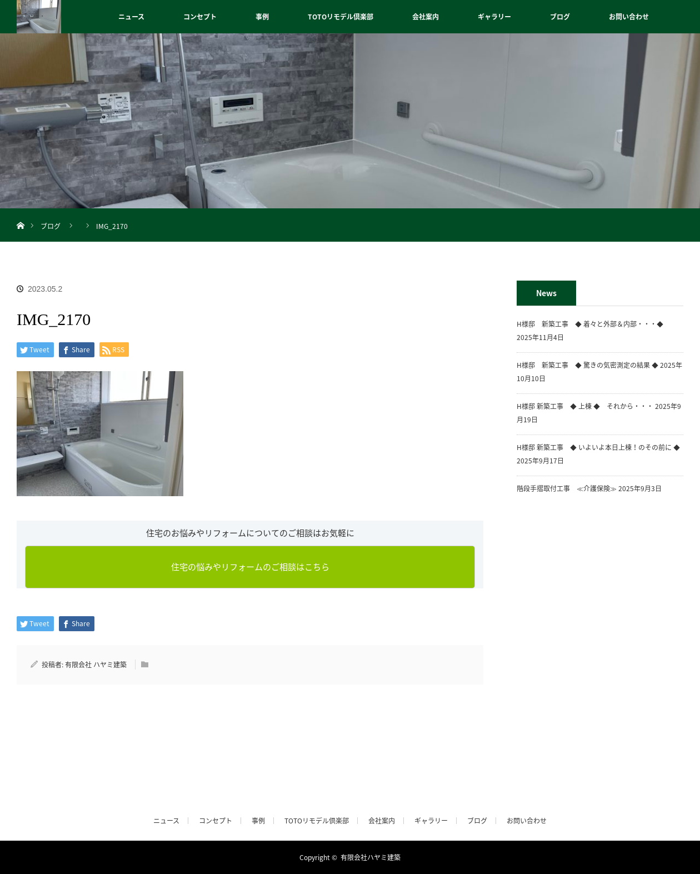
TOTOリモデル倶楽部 (340, 17)
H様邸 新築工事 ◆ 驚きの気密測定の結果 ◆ (587, 365)
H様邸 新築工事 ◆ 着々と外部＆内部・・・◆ (593, 324)
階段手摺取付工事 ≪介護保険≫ (567, 488)
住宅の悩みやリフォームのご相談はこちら (250, 567)
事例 (262, 17)
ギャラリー (494, 17)
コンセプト (200, 17)
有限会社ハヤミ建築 (371, 857)
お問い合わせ (629, 17)
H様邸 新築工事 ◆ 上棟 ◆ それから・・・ (585, 406)
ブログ (560, 17)
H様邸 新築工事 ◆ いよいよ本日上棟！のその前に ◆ (598, 447)
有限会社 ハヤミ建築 (96, 665)
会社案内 (425, 17)
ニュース (131, 17)
